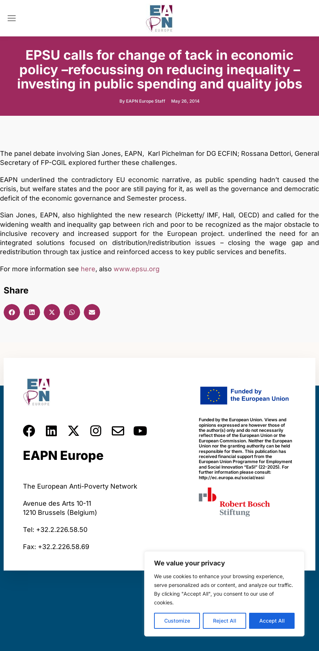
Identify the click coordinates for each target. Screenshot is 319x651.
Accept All (272, 621)
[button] (12, 312)
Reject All (224, 621)
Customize (177, 621)
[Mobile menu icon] (11, 18)
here (88, 269)
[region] (224, 593)
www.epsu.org (137, 269)
